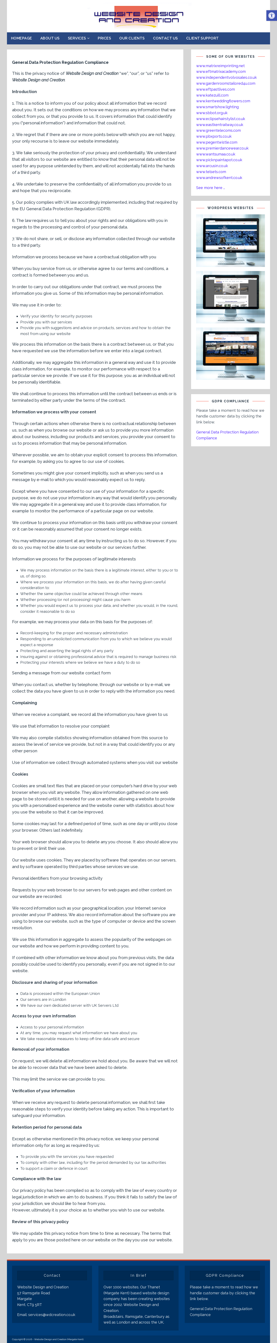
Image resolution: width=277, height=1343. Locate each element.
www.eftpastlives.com (215, 89)
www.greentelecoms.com (218, 130)
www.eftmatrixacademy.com (221, 71)
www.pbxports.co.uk (214, 136)
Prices (104, 38)
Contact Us (165, 38)
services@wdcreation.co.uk (51, 1315)
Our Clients (132, 38)
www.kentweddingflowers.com (223, 101)
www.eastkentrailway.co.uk (219, 125)
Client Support (202, 38)
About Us (50, 38)
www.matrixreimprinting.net (220, 66)
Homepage (21, 38)
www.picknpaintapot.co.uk (219, 160)
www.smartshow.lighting (217, 107)
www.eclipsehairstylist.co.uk (220, 119)
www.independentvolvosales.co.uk (226, 77)
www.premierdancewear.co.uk (222, 148)
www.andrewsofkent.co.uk (219, 177)
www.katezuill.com (212, 95)
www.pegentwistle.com (216, 142)
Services (77, 38)
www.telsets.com (211, 172)
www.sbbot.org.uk (211, 113)
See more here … (210, 188)
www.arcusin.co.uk (212, 166)
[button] (271, 15)
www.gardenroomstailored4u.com (225, 83)
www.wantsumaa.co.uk (215, 154)
